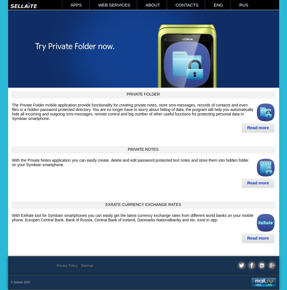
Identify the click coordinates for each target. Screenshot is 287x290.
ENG (218, 5)
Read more (258, 127)
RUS (243, 5)
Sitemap (87, 266)
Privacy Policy (67, 266)
